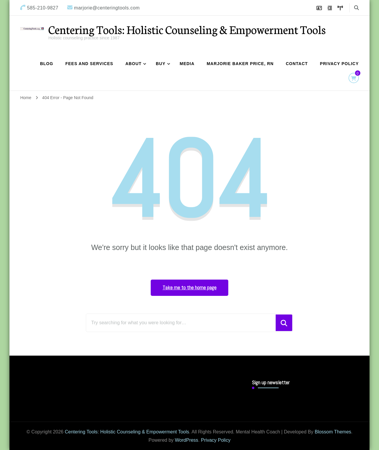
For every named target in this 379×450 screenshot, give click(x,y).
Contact (297, 63)
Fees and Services (89, 63)
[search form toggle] (356, 7)
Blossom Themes (333, 431)
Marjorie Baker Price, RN (240, 63)
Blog (46, 63)
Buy (161, 63)
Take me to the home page (189, 287)
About (133, 63)
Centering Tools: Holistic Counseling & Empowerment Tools (187, 29)
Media (187, 63)
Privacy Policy (339, 63)
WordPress (186, 440)
